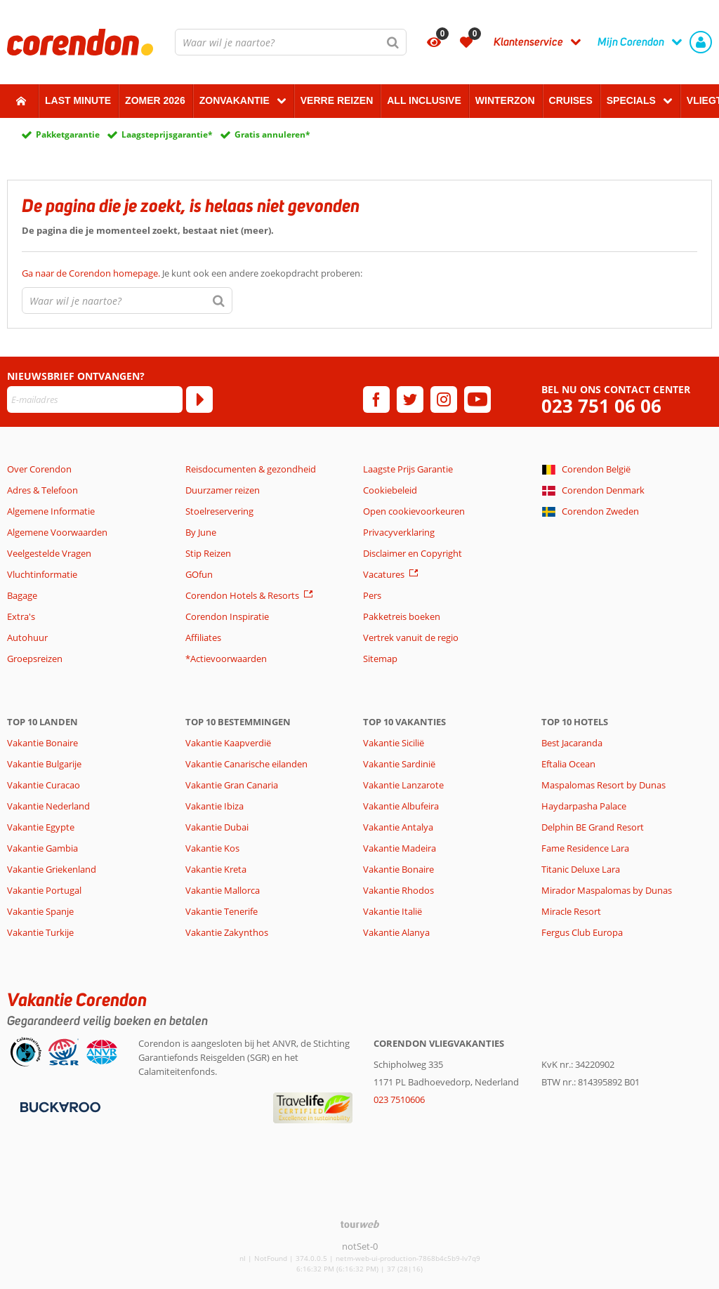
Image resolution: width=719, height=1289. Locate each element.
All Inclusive (424, 100)
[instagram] (443, 399)
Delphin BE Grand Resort (592, 827)
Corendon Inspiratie (227, 616)
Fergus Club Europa (582, 932)
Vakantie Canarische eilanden (246, 764)
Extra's (21, 616)
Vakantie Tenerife (221, 911)
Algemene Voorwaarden (57, 532)
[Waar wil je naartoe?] (291, 42)
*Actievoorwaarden (226, 658)
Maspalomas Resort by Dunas (603, 785)
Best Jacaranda (571, 742)
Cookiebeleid (390, 490)
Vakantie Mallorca (222, 890)
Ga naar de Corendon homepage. (92, 273)
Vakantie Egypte (40, 827)
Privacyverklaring (399, 532)
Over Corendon (39, 469)
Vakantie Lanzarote (403, 785)
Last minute (78, 100)
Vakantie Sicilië (393, 742)
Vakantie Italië (392, 911)
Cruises (571, 100)
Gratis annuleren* (272, 134)
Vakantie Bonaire (42, 742)
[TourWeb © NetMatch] (360, 1224)
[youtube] (477, 399)
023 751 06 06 (601, 406)
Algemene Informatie (51, 511)
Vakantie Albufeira (401, 806)
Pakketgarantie (68, 134)
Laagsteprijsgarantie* (167, 134)
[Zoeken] (393, 42)
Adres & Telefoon (42, 490)
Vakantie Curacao (43, 785)
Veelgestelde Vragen (49, 553)
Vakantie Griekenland (51, 869)
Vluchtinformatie (42, 574)
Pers (372, 595)
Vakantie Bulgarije (44, 764)
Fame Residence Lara (585, 848)
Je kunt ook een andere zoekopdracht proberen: (192, 273)
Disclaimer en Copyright (412, 553)
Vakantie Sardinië (399, 764)
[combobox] (291, 42)
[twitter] (410, 399)
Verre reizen (337, 100)
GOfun (199, 574)
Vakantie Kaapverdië (228, 742)
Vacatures (383, 574)
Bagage (22, 595)
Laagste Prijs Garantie (408, 469)
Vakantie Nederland (48, 806)
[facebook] (376, 399)
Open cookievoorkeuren (414, 511)
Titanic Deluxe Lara (580, 869)
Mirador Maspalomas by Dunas (606, 890)
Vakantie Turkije (40, 932)
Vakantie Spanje (40, 911)
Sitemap (380, 658)
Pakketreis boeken (401, 616)
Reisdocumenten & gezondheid (250, 469)
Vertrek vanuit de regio (411, 637)
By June (200, 532)
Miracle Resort (571, 911)
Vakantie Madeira (399, 848)
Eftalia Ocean (568, 764)
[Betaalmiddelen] (59, 1105)
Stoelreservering (219, 511)
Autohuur (27, 637)
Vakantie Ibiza (214, 806)
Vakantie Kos (212, 848)
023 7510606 (399, 1099)
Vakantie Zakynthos (226, 932)
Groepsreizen (34, 658)
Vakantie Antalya (398, 827)
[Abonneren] (199, 399)
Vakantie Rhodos (398, 890)
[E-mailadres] (95, 399)
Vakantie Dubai (217, 827)
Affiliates (203, 637)
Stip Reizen (208, 553)
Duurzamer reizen (222, 490)
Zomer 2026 (155, 100)
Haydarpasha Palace (583, 806)
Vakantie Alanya (396, 932)
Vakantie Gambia (42, 848)
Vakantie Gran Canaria (231, 785)
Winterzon (505, 100)
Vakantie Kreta (215, 869)
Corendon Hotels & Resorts (242, 595)
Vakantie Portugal (44, 890)
